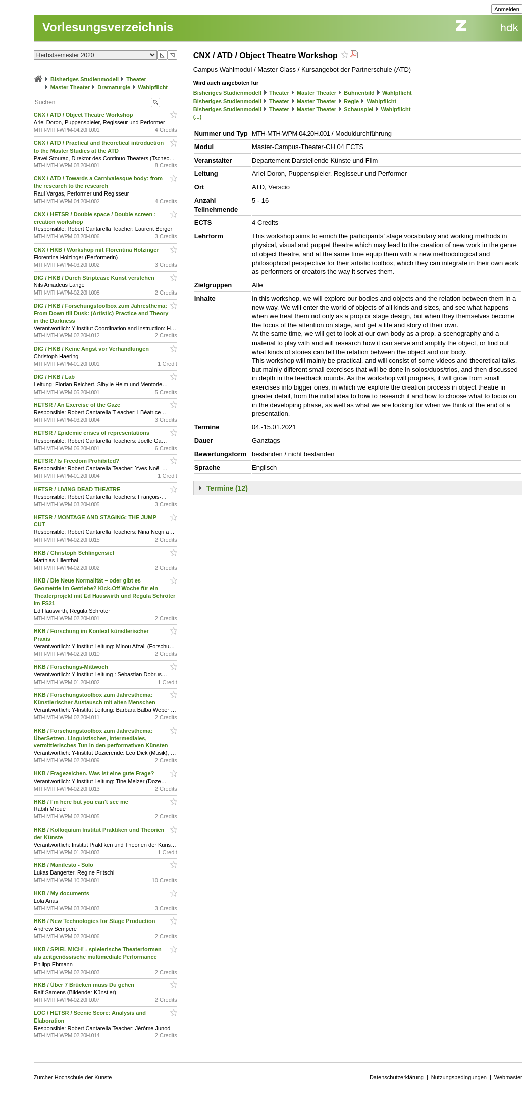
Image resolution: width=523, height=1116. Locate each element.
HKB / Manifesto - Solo (64, 865)
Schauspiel (358, 109)
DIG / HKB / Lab (55, 377)
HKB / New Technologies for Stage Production (95, 921)
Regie (351, 101)
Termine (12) (227, 488)
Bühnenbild (359, 93)
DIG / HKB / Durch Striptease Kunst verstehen (95, 278)
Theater (136, 79)
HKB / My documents (62, 893)
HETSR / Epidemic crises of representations (92, 433)
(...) (197, 117)
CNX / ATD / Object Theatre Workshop (84, 115)
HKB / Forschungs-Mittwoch (72, 667)
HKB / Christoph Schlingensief (75, 553)
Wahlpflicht (153, 87)
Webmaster (508, 1077)
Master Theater (70, 87)
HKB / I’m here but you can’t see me (82, 802)
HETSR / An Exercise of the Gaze (78, 405)
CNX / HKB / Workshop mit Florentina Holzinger (97, 250)
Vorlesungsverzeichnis (108, 27)
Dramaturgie (113, 87)
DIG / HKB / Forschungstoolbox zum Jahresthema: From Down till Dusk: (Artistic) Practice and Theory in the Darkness (101, 313)
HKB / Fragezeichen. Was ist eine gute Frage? (95, 773)
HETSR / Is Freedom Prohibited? (77, 461)
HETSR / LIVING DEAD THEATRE (78, 489)
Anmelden (506, 9)
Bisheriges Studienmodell (84, 79)
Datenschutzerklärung (397, 1077)
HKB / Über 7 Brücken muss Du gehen (85, 985)
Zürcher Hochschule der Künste (73, 1077)
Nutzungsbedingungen (459, 1077)
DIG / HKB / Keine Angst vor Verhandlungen (92, 349)
